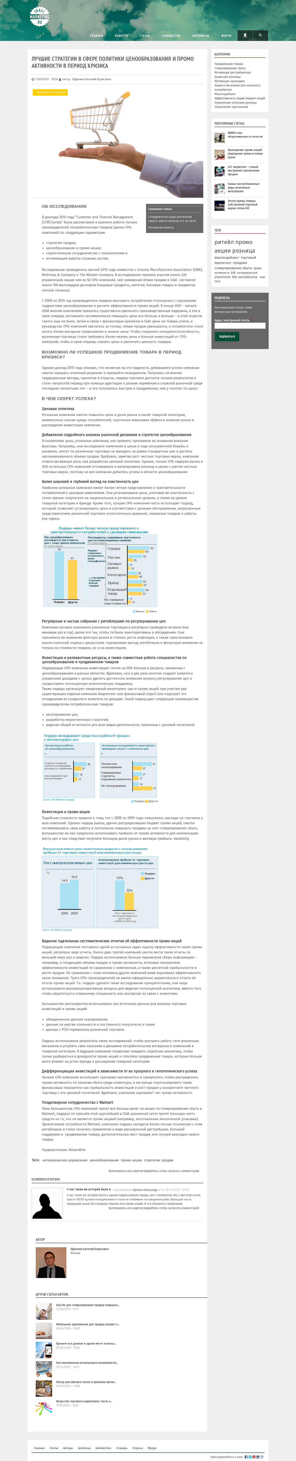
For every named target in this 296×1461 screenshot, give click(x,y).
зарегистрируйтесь (145, 1171)
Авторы (68, 1448)
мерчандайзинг (226, 257)
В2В (234, 277)
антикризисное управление (64, 1160)
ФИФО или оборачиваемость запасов (245, 134)
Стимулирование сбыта (230, 68)
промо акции (131, 1160)
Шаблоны (84, 1448)
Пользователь (245, 35)
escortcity (181, 838)
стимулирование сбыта (233, 268)
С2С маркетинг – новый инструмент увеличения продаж (243, 170)
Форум (226, 36)
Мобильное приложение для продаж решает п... (88, 1324)
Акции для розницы (227, 77)
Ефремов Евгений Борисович (89, 1249)
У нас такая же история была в (89, 1189)
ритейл (224, 242)
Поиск (260, 35)
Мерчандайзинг (225, 94)
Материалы (201, 36)
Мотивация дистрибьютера (232, 72)
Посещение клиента (161, 227)
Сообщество (171, 36)
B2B (233, 273)
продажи (240, 263)
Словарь (121, 1448)
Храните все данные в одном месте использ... (86, 1343)
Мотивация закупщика (229, 81)
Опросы (137, 1448)
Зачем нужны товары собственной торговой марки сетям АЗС (242, 204)
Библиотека (103, 1448)
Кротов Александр (145, 1190)
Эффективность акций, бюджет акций (239, 98)
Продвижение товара (51, 92)
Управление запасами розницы (235, 102)
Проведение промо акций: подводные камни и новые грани (245, 153)
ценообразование (104, 1160)
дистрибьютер (247, 277)
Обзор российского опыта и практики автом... (86, 1382)
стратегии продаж (158, 1160)
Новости (121, 36)
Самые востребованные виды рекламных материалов (243, 187)
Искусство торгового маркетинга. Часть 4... (84, 1401)
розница (243, 250)
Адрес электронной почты (232, 320)
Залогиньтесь (117, 1171)
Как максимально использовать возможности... (87, 1363)
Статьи (145, 36)
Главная (96, 36)
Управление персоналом (231, 107)
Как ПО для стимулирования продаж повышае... (88, 1305)
